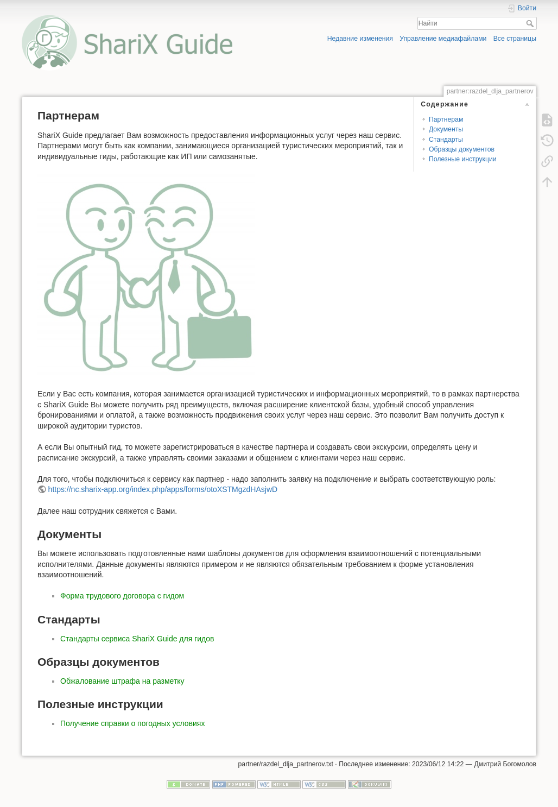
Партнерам (446, 119)
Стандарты (446, 139)
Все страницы (514, 38)
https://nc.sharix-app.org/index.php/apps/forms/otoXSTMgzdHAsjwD (163, 489)
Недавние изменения (360, 38)
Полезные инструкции (463, 159)
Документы (446, 129)
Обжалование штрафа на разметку (122, 681)
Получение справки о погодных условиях (132, 723)
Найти (531, 23)
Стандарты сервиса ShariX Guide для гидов (137, 638)
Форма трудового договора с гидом (122, 595)
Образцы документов (461, 149)
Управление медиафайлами (443, 38)
